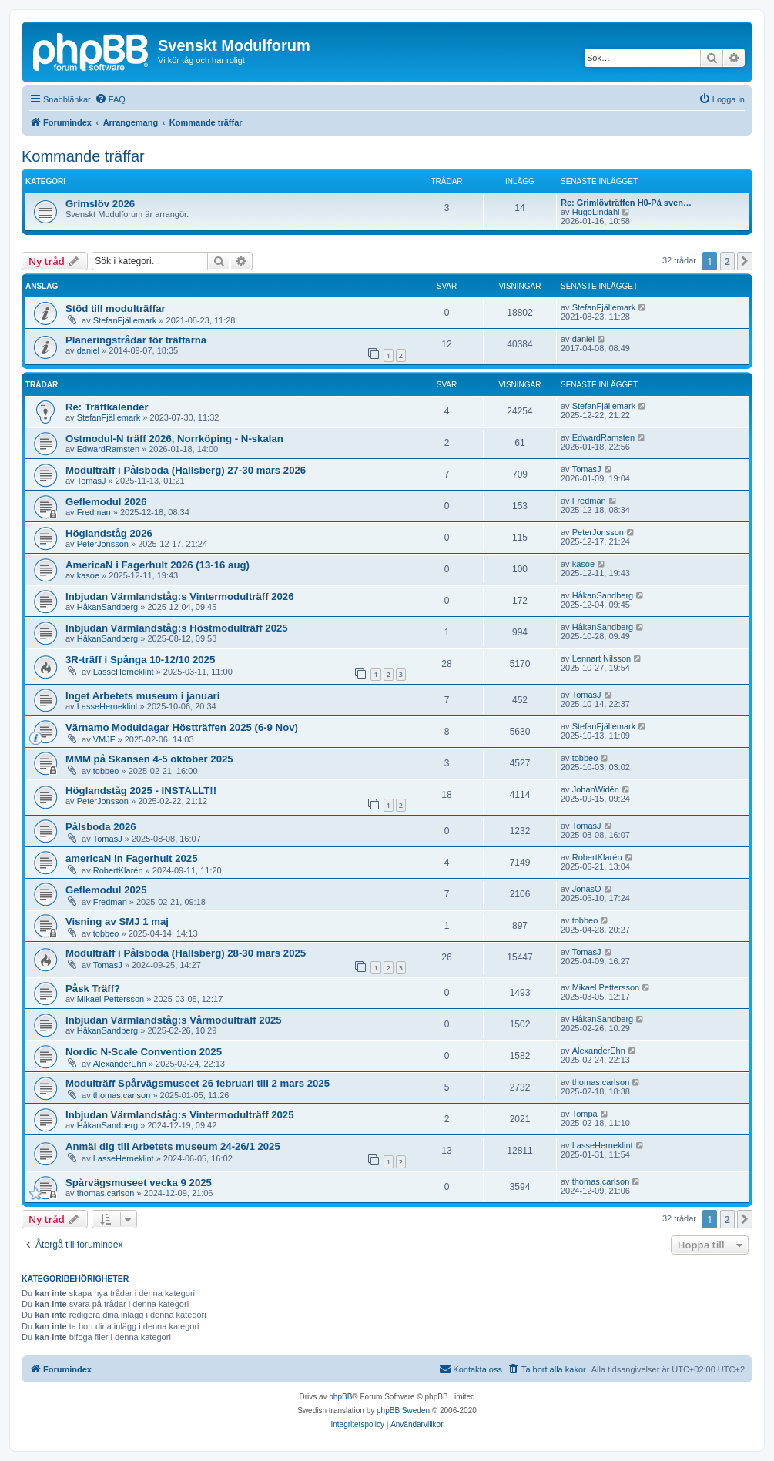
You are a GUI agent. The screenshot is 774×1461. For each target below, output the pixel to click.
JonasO (586, 888)
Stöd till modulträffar (115, 308)
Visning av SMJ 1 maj (117, 921)
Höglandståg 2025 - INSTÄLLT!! (140, 790)
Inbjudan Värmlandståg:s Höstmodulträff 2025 (176, 628)
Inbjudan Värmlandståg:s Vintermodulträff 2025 (179, 1115)
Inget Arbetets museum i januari (142, 696)
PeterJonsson (103, 543)
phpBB (340, 1396)
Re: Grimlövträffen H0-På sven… (626, 202)
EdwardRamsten (108, 449)
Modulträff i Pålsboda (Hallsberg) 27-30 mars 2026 (185, 470)
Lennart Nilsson (601, 658)
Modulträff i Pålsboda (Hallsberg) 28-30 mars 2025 (185, 953)
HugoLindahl (596, 211)
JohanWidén (595, 789)
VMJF (104, 739)
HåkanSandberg (108, 607)
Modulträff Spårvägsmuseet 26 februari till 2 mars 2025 (197, 1083)
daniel (88, 350)
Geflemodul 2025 (106, 890)
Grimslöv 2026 (100, 203)
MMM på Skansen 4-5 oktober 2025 (149, 759)
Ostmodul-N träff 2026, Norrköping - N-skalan (174, 438)
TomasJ (91, 480)
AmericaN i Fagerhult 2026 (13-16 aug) (157, 565)
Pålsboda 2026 (100, 827)
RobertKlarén (118, 870)
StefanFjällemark (125, 320)
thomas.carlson (122, 1095)
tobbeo (106, 771)
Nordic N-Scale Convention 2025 (143, 1051)
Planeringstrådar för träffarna (135, 340)
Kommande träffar (83, 156)
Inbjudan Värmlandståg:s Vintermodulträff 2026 (179, 596)
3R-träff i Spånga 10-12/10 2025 (140, 659)
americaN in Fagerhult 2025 (131, 858)
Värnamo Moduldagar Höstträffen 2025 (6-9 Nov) (181, 727)
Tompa (585, 1113)
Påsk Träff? (92, 988)
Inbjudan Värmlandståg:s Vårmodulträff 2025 (173, 1020)
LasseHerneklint (123, 671)
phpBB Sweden (403, 1410)
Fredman (94, 512)
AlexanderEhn (119, 1063)
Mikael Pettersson (110, 999)
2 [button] (727, 261)
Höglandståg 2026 (108, 533)
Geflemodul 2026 (106, 502)
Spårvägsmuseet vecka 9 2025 (138, 1182)
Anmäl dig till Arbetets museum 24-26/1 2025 (172, 1146)
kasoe (88, 575)
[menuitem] (110, 99)
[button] (744, 261)
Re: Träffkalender (107, 407)
